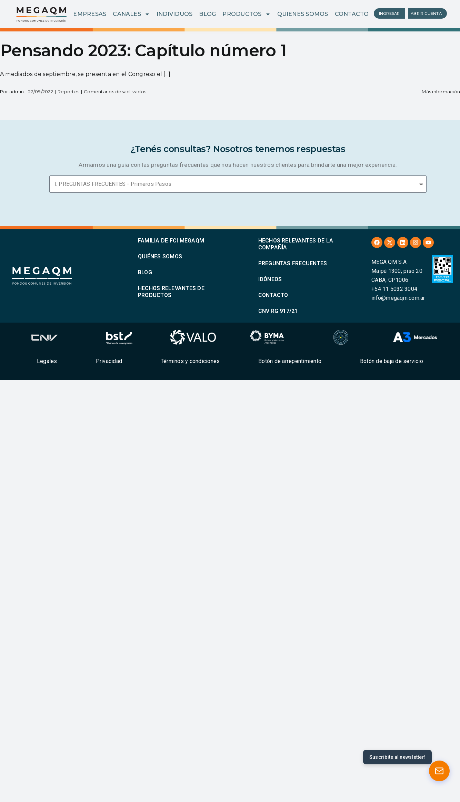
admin (16, 91)
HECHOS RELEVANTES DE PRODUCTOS (171, 291)
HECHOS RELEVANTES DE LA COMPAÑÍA (295, 244)
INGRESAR (389, 13)
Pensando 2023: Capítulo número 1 (143, 50)
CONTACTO (352, 14)
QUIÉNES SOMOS (160, 256)
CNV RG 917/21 (278, 311)
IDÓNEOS (270, 279)
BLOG (207, 14)
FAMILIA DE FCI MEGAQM (171, 240)
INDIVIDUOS (174, 14)
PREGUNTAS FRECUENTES (292, 263)
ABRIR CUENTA (426, 13)
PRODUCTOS (246, 14)
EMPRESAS (89, 14)
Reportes (68, 91)
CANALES (131, 14)
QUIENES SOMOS (302, 14)
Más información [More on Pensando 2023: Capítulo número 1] (441, 91)
